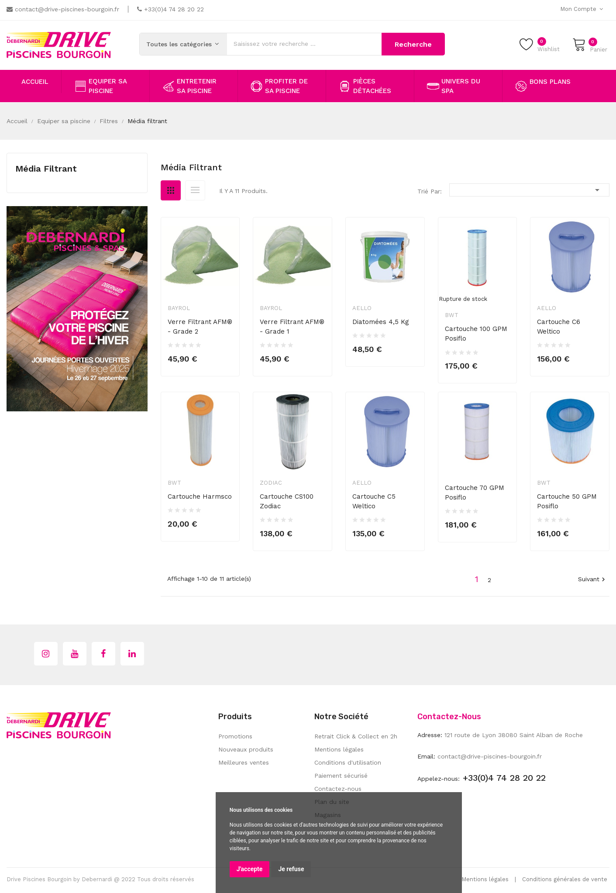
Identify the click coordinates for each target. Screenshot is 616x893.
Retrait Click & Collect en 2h (355, 736)
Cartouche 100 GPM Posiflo (476, 333)
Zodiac (271, 482)
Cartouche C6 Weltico (558, 326)
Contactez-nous (337, 788)
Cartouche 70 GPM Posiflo (474, 492)
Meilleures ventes (243, 762)
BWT (451, 315)
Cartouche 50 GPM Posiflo (567, 501)
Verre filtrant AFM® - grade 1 (292, 326)
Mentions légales (339, 749)
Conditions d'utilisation (347, 762)
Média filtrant (46, 168)
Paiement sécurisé (341, 775)
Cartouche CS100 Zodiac (286, 501)
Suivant (592, 580)
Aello (362, 308)
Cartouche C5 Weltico (374, 501)
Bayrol (179, 308)
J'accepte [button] (250, 868)
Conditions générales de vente (564, 879)
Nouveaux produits (245, 749)
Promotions (235, 736)
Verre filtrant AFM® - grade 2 (200, 326)
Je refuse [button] (291, 868)
